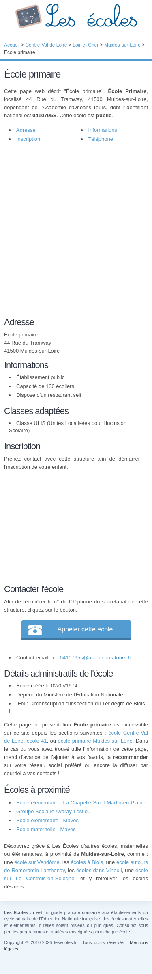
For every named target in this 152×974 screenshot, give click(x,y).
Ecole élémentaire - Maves (47, 820)
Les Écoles (76, 16)
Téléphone (100, 139)
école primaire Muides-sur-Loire (95, 741)
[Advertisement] (76, 228)
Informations (103, 130)
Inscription (28, 139)
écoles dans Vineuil (99, 870)
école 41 (37, 741)
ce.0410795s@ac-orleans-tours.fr (92, 658)
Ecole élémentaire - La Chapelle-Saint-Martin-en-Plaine (81, 802)
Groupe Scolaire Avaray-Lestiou (53, 811)
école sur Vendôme (36, 862)
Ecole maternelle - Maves (46, 829)
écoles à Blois (87, 862)
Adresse (26, 130)
